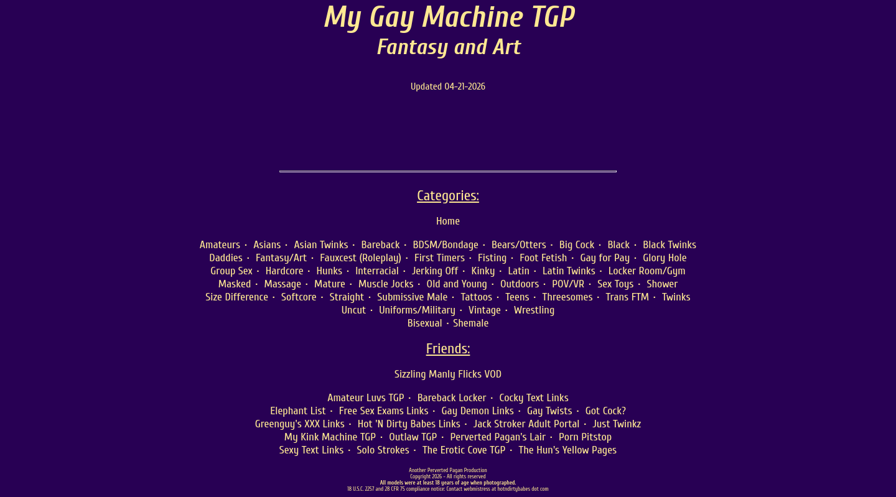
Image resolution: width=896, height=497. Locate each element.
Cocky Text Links (534, 397)
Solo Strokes (383, 450)
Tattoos (476, 297)
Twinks (676, 297)
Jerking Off (435, 270)
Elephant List (298, 410)
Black (618, 244)
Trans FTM (628, 297)
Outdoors (519, 283)
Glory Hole (664, 257)
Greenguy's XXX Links (300, 423)
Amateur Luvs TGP (365, 397)
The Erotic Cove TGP (464, 450)
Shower (662, 283)
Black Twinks (669, 244)
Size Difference (236, 297)
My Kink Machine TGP (330, 437)
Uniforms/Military (417, 310)
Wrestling (534, 310)
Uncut (354, 310)
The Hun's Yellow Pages (567, 450)
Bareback (381, 244)
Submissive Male (412, 297)
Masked (234, 283)
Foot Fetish (543, 257)
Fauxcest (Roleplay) (360, 257)
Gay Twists (549, 410)
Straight (347, 297)
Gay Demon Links (478, 410)
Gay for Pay (605, 257)
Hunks (330, 270)
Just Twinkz (616, 423)
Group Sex (231, 270)
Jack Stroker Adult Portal (527, 423)
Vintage (485, 310)
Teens (517, 297)
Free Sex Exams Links (384, 410)
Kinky (483, 270)
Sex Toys (615, 283)
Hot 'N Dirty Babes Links (409, 423)
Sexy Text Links (311, 450)
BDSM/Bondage (445, 244)
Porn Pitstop (585, 437)
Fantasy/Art (281, 257)
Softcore (299, 297)
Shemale (470, 323)
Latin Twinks (569, 270)
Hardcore (285, 270)
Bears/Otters (519, 244)
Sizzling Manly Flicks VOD (448, 374)
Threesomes (568, 297)
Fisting (492, 257)
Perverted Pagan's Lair (498, 437)
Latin (519, 270)
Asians (267, 244)
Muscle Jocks (386, 283)
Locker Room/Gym (647, 270)
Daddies (226, 257)
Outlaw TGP (413, 437)
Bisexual (425, 323)
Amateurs (220, 244)
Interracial (377, 270)
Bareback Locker (452, 397)
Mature (329, 283)
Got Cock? (606, 410)
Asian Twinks (321, 244)
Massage (282, 283)
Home (448, 221)
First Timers (439, 257)
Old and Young (457, 283)
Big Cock (577, 244)
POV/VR (568, 283)
